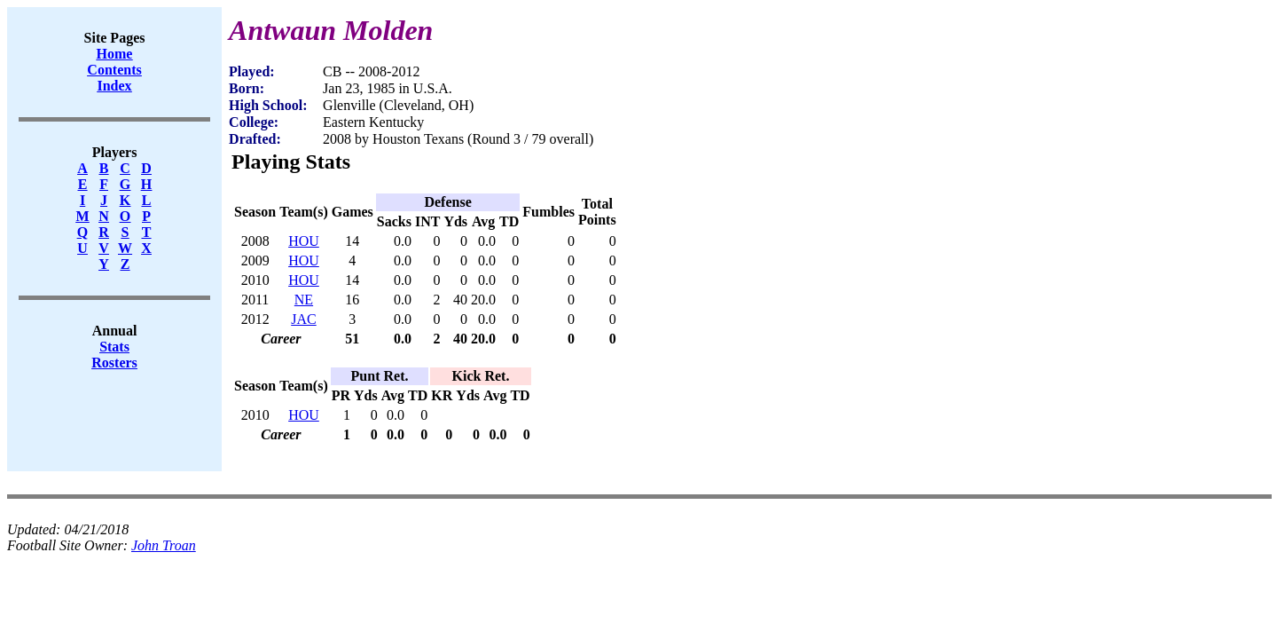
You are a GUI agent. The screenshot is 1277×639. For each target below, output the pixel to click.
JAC (303, 319)
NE (303, 299)
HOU (303, 240)
